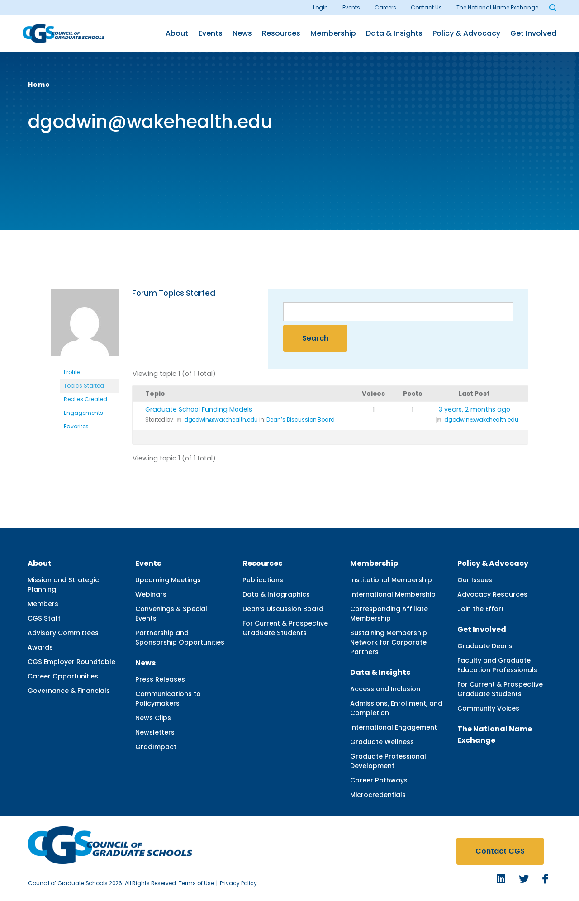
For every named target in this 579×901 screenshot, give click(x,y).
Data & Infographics (276, 594)
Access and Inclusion (385, 688)
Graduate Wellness (382, 741)
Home (39, 84)
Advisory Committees (63, 632)
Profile (72, 372)
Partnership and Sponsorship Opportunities (179, 637)
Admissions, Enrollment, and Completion (396, 708)
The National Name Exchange (497, 7)
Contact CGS (500, 851)
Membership (333, 33)
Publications (262, 579)
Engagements (83, 413)
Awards (40, 647)
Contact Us (426, 7)
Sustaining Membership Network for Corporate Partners (388, 642)
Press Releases (160, 679)
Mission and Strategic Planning (63, 584)
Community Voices (488, 708)
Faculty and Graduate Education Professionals (497, 665)
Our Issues (474, 579)
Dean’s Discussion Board (300, 419)
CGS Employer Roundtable (71, 661)
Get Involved (533, 33)
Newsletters (155, 732)
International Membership (393, 594)
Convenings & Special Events (171, 613)
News (242, 33)
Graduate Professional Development (388, 761)
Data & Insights (394, 33)
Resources (281, 33)
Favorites (76, 426)
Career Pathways (379, 780)
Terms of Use (196, 883)
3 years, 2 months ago (474, 409)
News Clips (153, 717)
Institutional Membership (391, 579)
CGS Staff (44, 618)
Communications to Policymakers (168, 698)
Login (320, 7)
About (177, 33)
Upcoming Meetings (168, 579)
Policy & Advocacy (466, 33)
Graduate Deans (485, 645)
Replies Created (85, 399)
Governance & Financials (69, 690)
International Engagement (393, 727)
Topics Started (84, 385)
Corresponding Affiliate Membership (389, 613)
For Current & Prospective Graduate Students (285, 628)
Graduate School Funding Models (198, 409)
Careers (385, 7)
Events (351, 7)
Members (43, 603)
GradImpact (155, 746)
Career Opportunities (63, 676)
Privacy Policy (238, 883)
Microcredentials (378, 794)
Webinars (150, 594)
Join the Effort (480, 608)
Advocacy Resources (492, 594)
